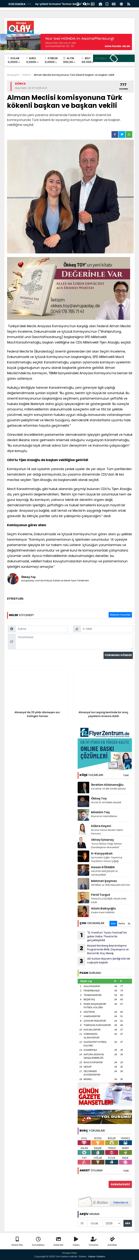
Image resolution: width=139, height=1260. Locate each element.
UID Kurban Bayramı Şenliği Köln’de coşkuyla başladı (104, 961)
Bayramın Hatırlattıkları (104, 816)
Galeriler (58, 1242)
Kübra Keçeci (101, 826)
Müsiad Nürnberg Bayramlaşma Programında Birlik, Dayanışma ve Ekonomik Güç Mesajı (103, 949)
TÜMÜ (126, 775)
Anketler (112, 1242)
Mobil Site (17, 1242)
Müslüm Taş (100, 812)
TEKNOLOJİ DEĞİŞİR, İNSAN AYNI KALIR (108, 900)
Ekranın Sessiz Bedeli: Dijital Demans (107, 831)
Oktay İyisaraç (102, 840)
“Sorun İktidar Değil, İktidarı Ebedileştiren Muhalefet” (106, 845)
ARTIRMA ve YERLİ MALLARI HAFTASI (110, 885)
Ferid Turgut (100, 895)
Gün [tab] (113, 923)
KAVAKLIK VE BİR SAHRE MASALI (108, 788)
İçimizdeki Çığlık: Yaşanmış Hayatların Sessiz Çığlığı (106, 859)
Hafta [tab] (122, 923)
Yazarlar (93, 1242)
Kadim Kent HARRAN (102, 912)
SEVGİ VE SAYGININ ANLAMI (106, 802)
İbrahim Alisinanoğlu (107, 785)
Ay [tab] (129, 923)
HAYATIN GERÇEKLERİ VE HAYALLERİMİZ (104, 873)
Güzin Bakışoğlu (103, 908)
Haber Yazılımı (96, 1256)
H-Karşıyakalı (102, 853)
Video (76, 1242)
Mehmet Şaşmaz (104, 881)
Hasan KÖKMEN (103, 867)
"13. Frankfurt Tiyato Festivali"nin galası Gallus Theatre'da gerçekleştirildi (102, 936)
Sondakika (38, 1242)
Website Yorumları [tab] (120, 614)
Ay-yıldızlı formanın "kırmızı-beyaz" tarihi (62, 4)
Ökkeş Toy (99, 798)
